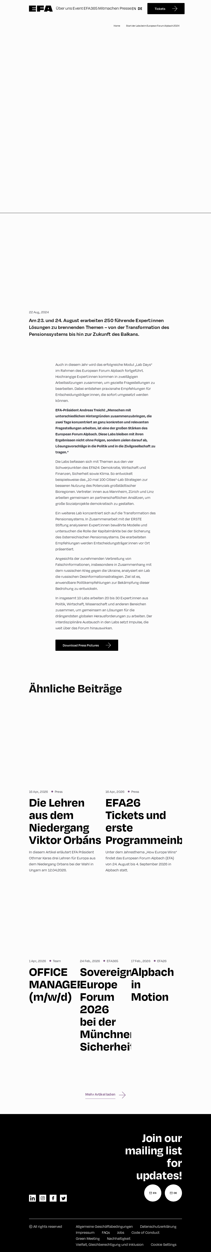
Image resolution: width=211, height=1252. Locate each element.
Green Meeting (88, 1238)
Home (117, 25)
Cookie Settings (163, 1244)
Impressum (85, 1232)
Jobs (120, 1232)
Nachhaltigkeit (118, 1238)
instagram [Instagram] (42, 1198)
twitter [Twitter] (63, 1198)
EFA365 (91, 8)
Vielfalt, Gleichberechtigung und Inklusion (110, 1244)
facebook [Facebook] (53, 1198)
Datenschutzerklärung (158, 1226)
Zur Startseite (41, 9)
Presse (125, 8)
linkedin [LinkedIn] (32, 1198)
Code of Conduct (145, 1232)
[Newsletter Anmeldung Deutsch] (173, 1193)
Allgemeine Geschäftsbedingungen (104, 1226)
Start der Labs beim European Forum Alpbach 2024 (152, 25)
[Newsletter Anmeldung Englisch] (152, 1193)
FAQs (106, 1232)
